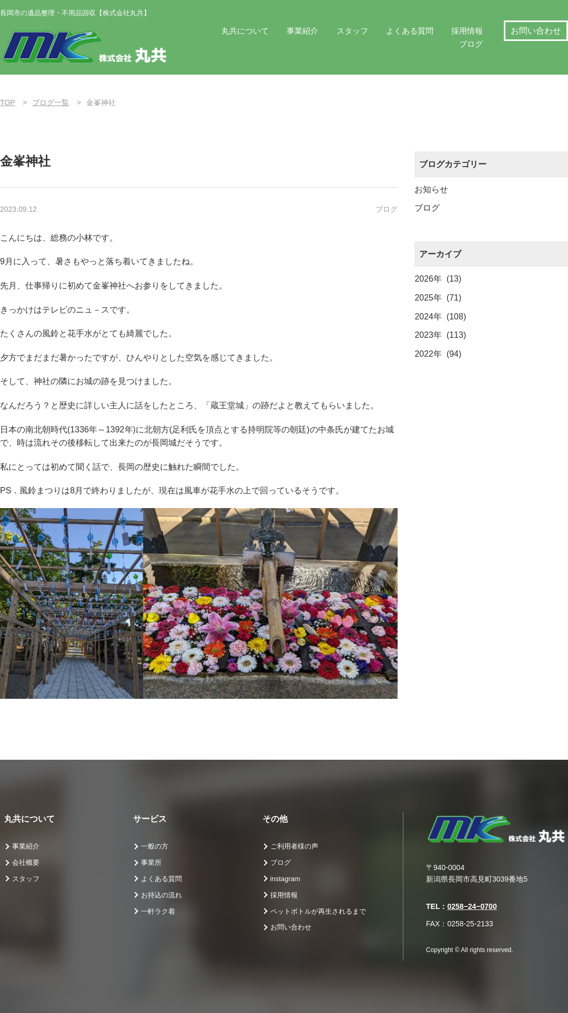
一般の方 (154, 846)
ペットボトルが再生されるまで (318, 911)
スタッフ (352, 30)
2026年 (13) (437, 278)
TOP (7, 102)
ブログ (471, 43)
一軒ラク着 (158, 911)
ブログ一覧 (50, 102)
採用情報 (467, 30)
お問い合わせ (536, 30)
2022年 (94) (437, 353)
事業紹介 (302, 30)
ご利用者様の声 (294, 846)
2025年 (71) (437, 297)
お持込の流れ (161, 895)
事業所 (151, 862)
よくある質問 (409, 30)
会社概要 (25, 862)
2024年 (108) (440, 316)
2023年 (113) (440, 334)
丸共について (245, 30)
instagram (285, 879)
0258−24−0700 (471, 906)
